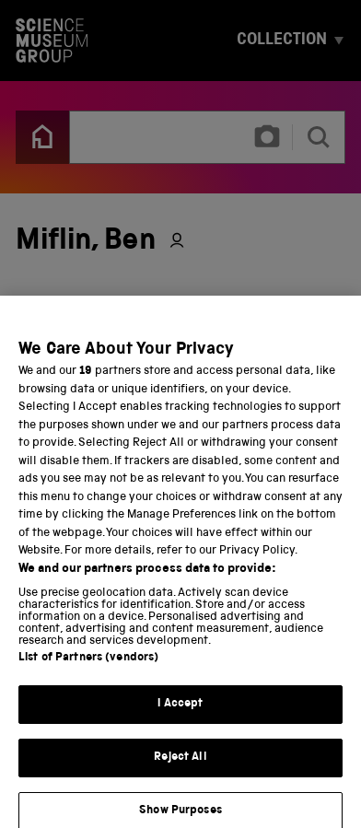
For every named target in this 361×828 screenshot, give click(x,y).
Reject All (180, 768)
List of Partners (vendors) (88, 669)
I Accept (180, 715)
